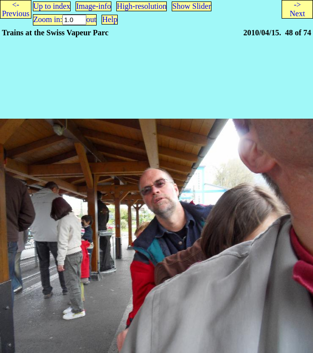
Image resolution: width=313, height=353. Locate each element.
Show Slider (191, 6)
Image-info (93, 6)
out (91, 19)
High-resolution (141, 6)
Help (109, 19)
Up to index (52, 6)
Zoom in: (47, 19)
